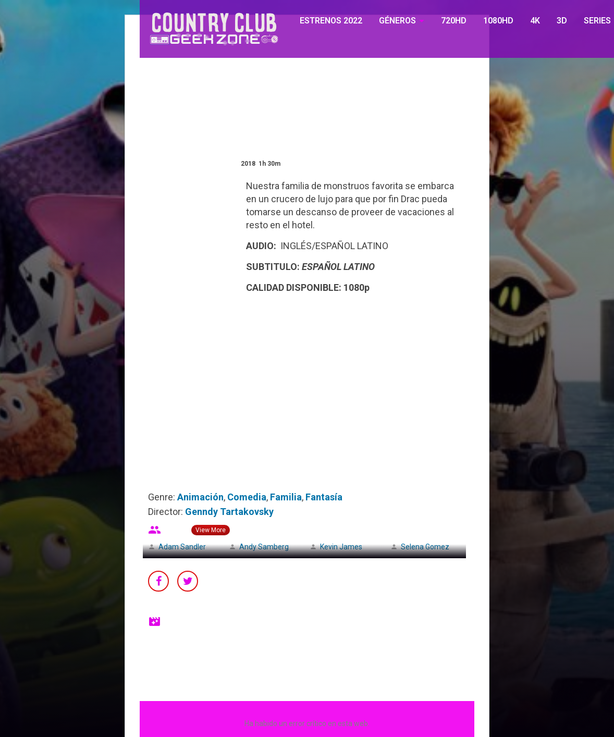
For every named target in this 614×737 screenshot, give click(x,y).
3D (562, 21)
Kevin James (341, 547)
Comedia (246, 497)
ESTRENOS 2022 (331, 21)
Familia (286, 497)
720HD (453, 21)
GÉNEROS (397, 21)
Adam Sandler (182, 547)
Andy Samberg (264, 547)
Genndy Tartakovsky (229, 511)
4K (535, 21)
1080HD (498, 21)
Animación (200, 497)
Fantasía (323, 497)
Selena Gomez (425, 547)
